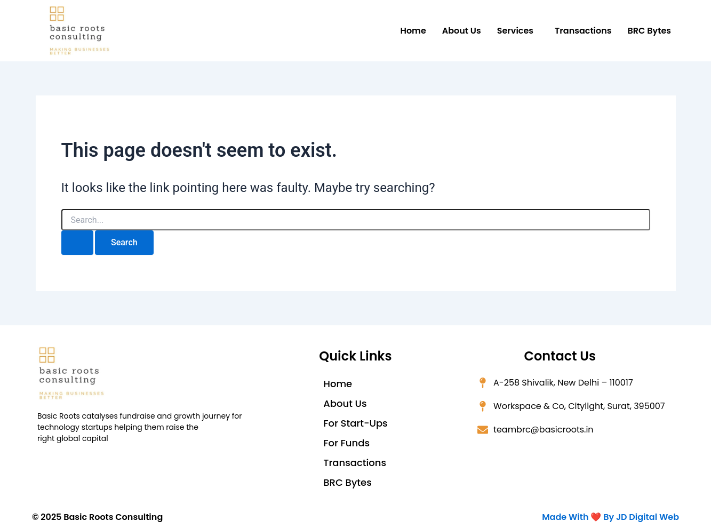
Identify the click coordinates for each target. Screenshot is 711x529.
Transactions (583, 31)
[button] (518, 31)
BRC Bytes (649, 31)
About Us (461, 31)
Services (515, 31)
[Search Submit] (77, 242)
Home (413, 31)
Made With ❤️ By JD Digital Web (610, 517)
